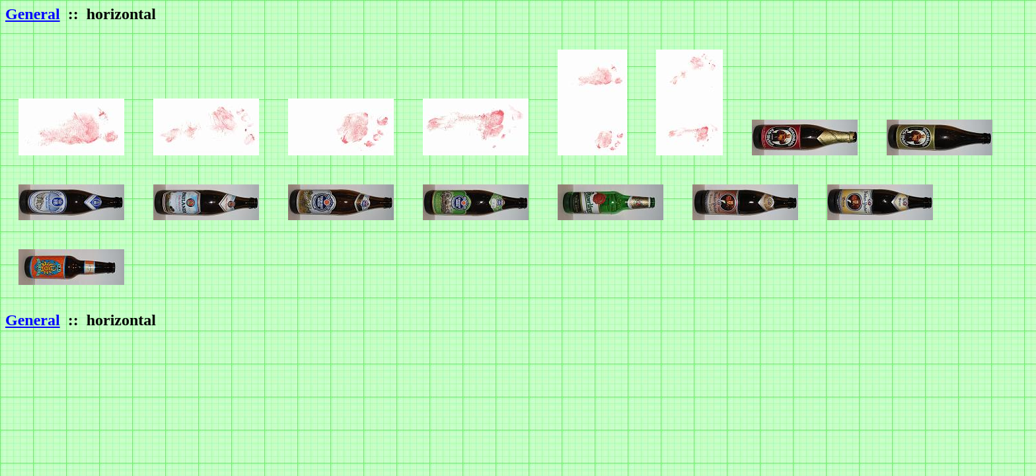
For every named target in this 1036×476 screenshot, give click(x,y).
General (32, 13)
